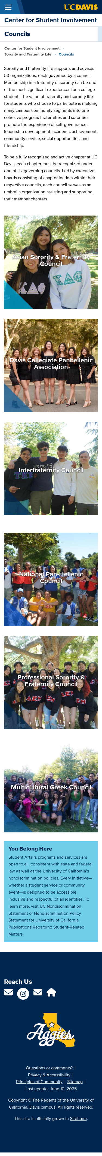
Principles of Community (39, 1082)
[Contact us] (8, 994)
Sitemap (75, 1082)
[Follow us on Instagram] (23, 994)
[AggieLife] (51, 994)
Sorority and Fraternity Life (27, 54)
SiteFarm (78, 1118)
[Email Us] (37, 994)
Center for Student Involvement (50, 20)
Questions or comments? (49, 1068)
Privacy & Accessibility (49, 1075)
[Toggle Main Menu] (8, 7)
